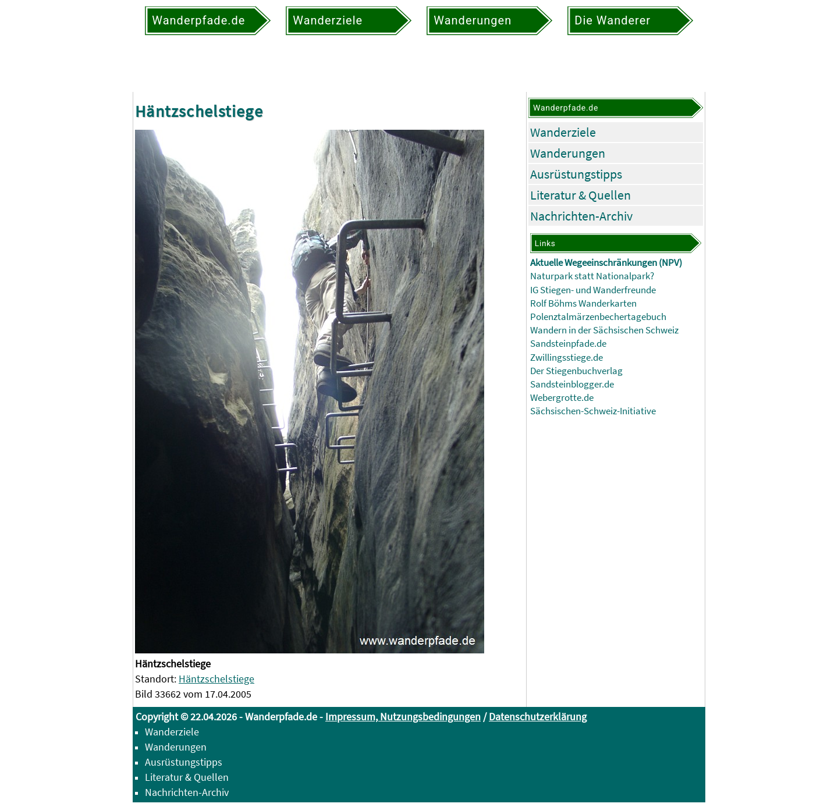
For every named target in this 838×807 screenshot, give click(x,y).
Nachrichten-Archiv (581, 216)
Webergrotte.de (562, 398)
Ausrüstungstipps (576, 174)
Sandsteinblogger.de (572, 384)
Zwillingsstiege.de (566, 357)
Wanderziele (563, 132)
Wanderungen (567, 153)
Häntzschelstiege (216, 678)
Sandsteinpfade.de (568, 343)
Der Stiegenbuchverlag (576, 371)
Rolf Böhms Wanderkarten (583, 303)
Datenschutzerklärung (538, 716)
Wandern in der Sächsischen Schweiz (604, 330)
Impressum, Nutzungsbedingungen (403, 716)
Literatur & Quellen (580, 195)
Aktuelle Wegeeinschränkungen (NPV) (606, 263)
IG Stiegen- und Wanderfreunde (593, 290)
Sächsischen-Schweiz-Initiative (593, 411)
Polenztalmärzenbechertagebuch (598, 317)
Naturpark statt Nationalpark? (592, 276)
